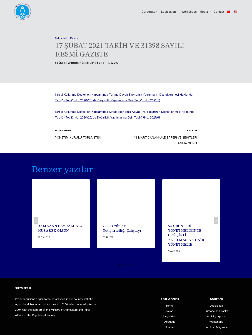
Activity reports (216, 316)
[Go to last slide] (36, 220)
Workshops (189, 11)
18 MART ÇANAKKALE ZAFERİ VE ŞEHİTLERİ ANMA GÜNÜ (163, 136)
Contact (219, 11)
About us (169, 321)
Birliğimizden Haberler (67, 38)
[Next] (216, 220)
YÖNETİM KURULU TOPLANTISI (89, 133)
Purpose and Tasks (216, 311)
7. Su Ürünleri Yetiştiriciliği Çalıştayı (122, 228)
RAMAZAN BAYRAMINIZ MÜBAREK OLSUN (60, 228)
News (169, 311)
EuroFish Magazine (216, 327)
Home (170, 305)
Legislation (169, 316)
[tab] (119, 265)
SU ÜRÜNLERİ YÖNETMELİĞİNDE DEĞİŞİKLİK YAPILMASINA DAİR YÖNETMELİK (186, 235)
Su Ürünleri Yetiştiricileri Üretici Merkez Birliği (79, 62)
